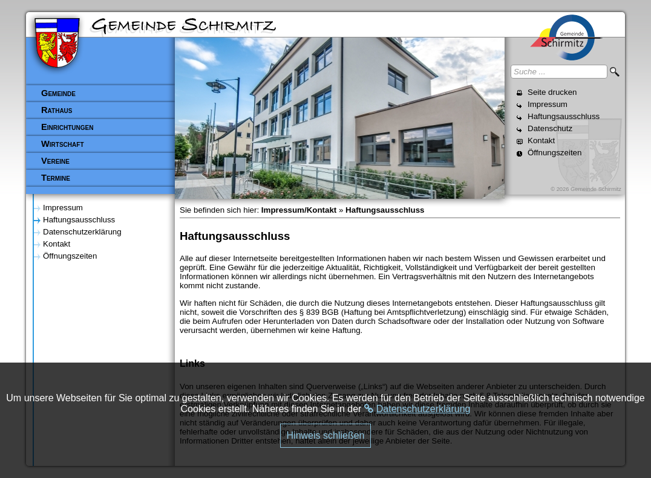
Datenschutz (550, 128)
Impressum (548, 104)
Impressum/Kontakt (298, 210)
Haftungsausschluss (564, 116)
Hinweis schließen (326, 435)
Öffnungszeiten (554, 152)
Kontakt (541, 140)
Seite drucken (552, 92)
